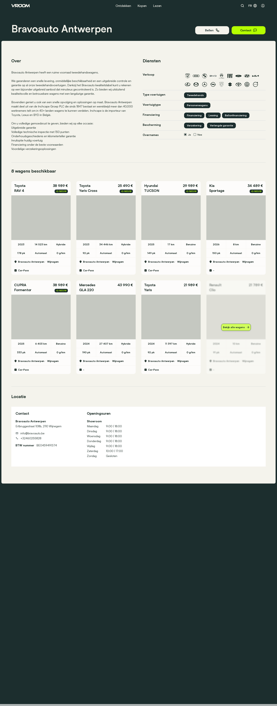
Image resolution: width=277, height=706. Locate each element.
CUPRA (20, 285)
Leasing (213, 115)
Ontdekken (123, 6)
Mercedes (87, 285)
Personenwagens (197, 105)
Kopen (142, 6)
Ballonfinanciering (236, 115)
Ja (187, 134)
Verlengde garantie (221, 125)
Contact (248, 30)
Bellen (212, 30)
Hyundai (151, 185)
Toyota (19, 185)
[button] (41, 188)
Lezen (157, 6)
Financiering (194, 115)
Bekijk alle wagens (236, 327)
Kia (211, 185)
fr (252, 6)
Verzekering (194, 125)
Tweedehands (195, 95)
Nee (198, 134)
